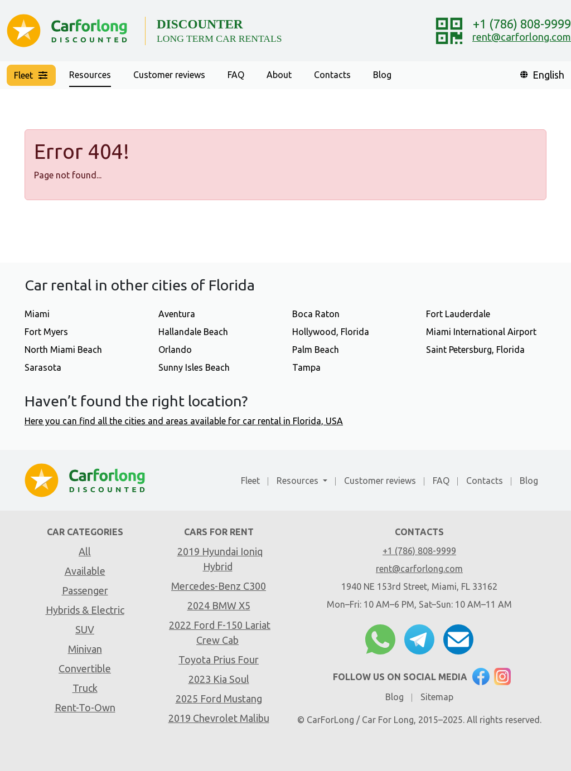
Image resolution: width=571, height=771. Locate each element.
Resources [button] (90, 75)
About (279, 75)
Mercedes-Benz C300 (218, 585)
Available (85, 570)
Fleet (250, 481)
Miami (37, 314)
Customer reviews (169, 75)
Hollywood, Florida (330, 332)
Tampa (306, 367)
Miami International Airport (481, 332)
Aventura (176, 314)
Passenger (85, 590)
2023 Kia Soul (218, 679)
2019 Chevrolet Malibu (218, 718)
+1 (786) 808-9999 (522, 24)
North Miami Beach (63, 350)
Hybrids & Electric (85, 609)
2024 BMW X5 (218, 605)
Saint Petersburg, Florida (475, 350)
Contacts (332, 75)
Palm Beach (315, 350)
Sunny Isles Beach (194, 367)
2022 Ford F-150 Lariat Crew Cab (219, 632)
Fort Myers (46, 332)
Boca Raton (316, 314)
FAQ (236, 75)
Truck (85, 688)
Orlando (175, 350)
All (85, 551)
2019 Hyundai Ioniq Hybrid (220, 559)
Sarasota (43, 367)
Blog (382, 75)
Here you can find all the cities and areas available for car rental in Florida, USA (184, 421)
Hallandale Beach (193, 332)
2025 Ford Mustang (219, 698)
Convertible (85, 668)
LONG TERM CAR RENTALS (219, 38)
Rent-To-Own (85, 707)
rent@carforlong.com (521, 36)
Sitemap (436, 697)
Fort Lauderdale (458, 314)
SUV (84, 629)
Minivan (85, 648)
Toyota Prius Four (218, 659)
